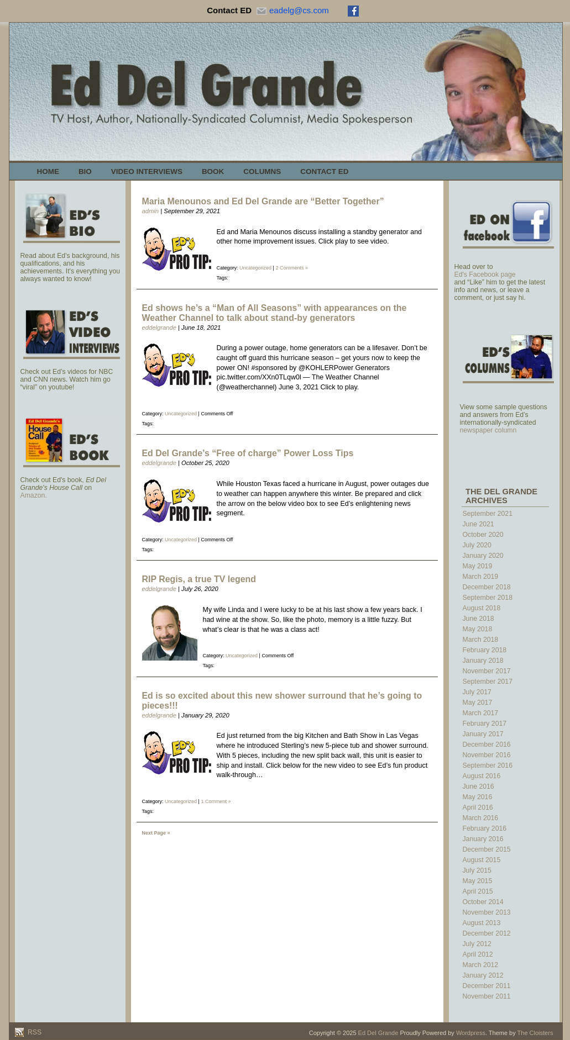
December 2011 (487, 986)
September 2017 (488, 681)
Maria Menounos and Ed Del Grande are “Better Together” (263, 201)
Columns (262, 171)
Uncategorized (255, 268)
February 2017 (485, 723)
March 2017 (481, 713)
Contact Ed (324, 171)
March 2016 (481, 818)
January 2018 (483, 660)
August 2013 (482, 923)
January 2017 (483, 734)
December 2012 (487, 933)
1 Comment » (216, 801)
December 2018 (487, 587)
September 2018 (488, 597)
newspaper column (488, 430)
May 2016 (478, 797)
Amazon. (33, 495)
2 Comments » (291, 268)
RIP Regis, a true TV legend (199, 579)
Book (213, 171)
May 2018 (478, 629)
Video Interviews (146, 171)
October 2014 (483, 902)
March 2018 (481, 639)
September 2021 (488, 514)
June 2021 (478, 524)
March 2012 (481, 965)
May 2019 (478, 566)
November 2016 (487, 755)
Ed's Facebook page (485, 274)
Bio (85, 171)
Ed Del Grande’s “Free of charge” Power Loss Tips (248, 453)
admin (150, 211)
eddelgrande (159, 327)
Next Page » (156, 833)
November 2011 (487, 996)
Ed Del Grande (378, 1033)
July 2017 (477, 692)
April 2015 (478, 891)
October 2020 (483, 535)
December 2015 (487, 849)
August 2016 (482, 776)
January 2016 (483, 839)
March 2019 (481, 576)
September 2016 (488, 765)
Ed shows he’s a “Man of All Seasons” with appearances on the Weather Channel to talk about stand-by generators (274, 313)
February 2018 (485, 650)
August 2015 (482, 860)
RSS (34, 1032)
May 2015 (478, 881)
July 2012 (477, 944)
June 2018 (478, 618)
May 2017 (478, 702)
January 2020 (483, 555)
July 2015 (477, 870)
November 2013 (487, 912)
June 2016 (478, 786)
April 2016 (478, 807)
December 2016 (487, 744)
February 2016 (485, 828)
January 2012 (483, 975)
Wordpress (470, 1033)
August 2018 (482, 608)
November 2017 (487, 671)
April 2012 (478, 954)
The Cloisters (535, 1033)
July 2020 (477, 545)
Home (48, 171)
